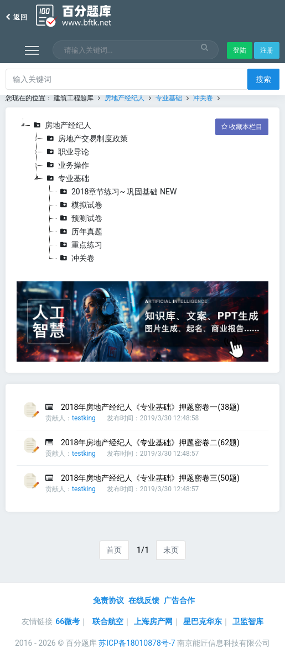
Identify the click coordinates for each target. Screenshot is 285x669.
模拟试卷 (79, 205)
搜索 (263, 79)
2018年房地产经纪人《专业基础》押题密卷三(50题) (150, 478)
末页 (171, 550)
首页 (114, 550)
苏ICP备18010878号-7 (137, 643)
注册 (266, 50)
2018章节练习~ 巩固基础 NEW (117, 191)
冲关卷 (203, 98)
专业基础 (169, 98)
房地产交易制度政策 (86, 138)
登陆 (239, 50)
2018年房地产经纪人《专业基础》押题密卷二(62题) (150, 442)
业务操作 (66, 165)
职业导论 (66, 151)
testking (84, 418)
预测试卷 (79, 218)
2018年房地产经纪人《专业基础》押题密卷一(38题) (150, 407)
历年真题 (79, 231)
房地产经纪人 (124, 98)
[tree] (142, 192)
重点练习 (79, 244)
